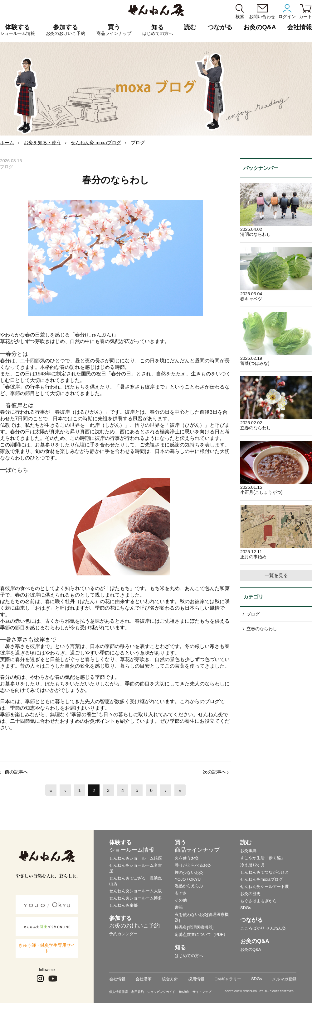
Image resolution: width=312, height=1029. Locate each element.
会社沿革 (143, 979)
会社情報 (117, 979)
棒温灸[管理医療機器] (194, 927)
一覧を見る (276, 575)
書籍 (179, 907)
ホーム (7, 142)
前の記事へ (16, 771)
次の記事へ (214, 771)
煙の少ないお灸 (189, 872)
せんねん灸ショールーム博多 (135, 898)
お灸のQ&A (259, 27)
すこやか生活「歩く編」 (262, 857)
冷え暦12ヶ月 (252, 865)
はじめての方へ (189, 955)
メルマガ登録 (284, 979)
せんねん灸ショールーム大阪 (135, 890)
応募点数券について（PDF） (201, 934)
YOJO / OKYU (188, 879)
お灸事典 (248, 850)
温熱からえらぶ (189, 886)
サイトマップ (202, 991)
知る (157, 30)
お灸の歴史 (250, 893)
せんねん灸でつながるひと (264, 872)
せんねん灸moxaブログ (261, 879)
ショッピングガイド (161, 991)
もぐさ (181, 893)
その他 (181, 900)
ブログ (253, 614)
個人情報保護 (118, 991)
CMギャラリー (227, 979)
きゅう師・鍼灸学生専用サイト (46, 948)
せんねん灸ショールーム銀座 (135, 858)
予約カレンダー (123, 933)
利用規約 (137, 991)
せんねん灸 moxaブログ (96, 142)
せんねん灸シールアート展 (264, 886)
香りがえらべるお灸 (193, 865)
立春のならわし (261, 628)
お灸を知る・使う (42, 142)
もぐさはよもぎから (258, 900)
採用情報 (196, 979)
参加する (65, 30)
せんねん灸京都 (123, 905)
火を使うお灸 (187, 858)
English (184, 991)
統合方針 (170, 979)
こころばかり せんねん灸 (263, 928)
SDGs (245, 907)
